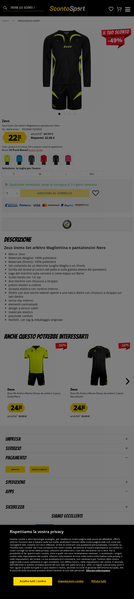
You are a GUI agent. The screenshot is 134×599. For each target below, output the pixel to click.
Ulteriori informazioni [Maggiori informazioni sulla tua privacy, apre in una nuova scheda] (98, 570)
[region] (67, 562)
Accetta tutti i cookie (33, 581)
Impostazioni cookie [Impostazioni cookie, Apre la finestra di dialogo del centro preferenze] (70, 581)
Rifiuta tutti (98, 581)
